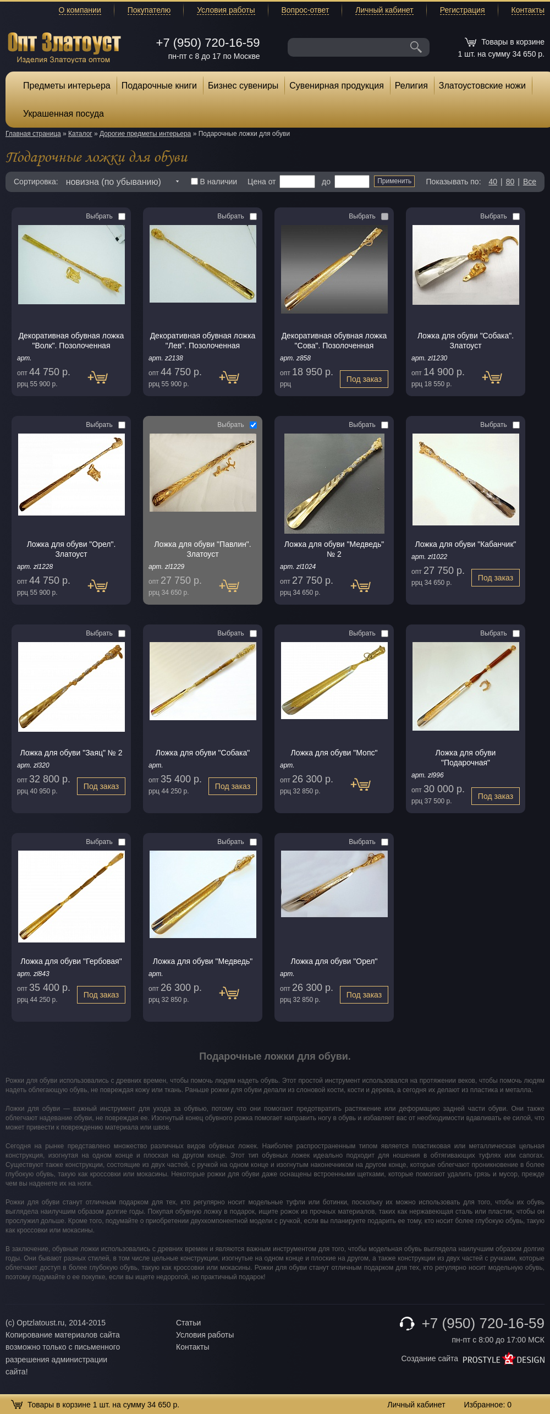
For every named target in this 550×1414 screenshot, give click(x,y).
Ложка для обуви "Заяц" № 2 (71, 752)
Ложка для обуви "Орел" (334, 961)
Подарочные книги (159, 85)
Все (529, 181)
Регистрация (462, 10)
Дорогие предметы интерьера (145, 134)
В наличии (214, 181)
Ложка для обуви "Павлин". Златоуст (202, 549)
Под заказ (103, 382)
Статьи (188, 1322)
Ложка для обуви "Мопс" (334, 752)
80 (510, 181)
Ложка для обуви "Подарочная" (466, 757)
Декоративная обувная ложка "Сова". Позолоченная (334, 340)
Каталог (80, 134)
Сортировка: (36, 181)
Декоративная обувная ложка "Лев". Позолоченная (203, 340)
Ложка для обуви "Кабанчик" (465, 544)
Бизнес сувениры (243, 85)
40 (492, 181)
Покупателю (149, 10)
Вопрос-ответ (305, 10)
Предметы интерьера (67, 85)
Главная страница (33, 134)
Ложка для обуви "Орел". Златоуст (71, 549)
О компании (80, 10)
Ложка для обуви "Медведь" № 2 (334, 549)
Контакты (528, 10)
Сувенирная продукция (336, 85)
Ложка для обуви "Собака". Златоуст (465, 340)
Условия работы (226, 10)
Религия (411, 85)
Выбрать (105, 216)
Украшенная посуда (63, 113)
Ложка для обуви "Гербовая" (71, 961)
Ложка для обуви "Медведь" (202, 961)
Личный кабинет (384, 10)
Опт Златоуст (64, 46)
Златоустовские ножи (482, 85)
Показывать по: (453, 181)
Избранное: (488, 1404)
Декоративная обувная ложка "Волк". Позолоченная (71, 340)
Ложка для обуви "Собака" (203, 752)
